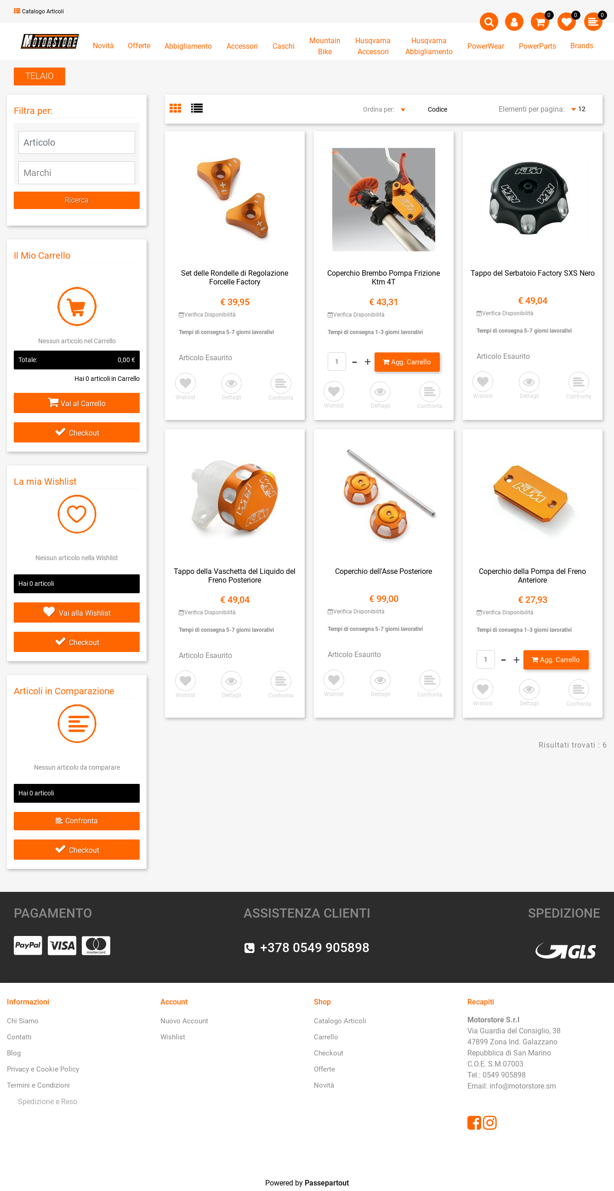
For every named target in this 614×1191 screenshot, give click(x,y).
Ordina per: (378, 109)
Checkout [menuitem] (328, 1053)
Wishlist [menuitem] (172, 1037)
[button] (77, 200)
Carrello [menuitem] (326, 1037)
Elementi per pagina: (532, 109)
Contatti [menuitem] (19, 1037)
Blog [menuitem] (14, 1053)
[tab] (180, 109)
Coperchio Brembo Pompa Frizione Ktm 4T (383, 277)
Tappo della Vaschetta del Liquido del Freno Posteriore (235, 575)
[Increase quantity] (368, 362)
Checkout (77, 433)
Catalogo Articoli (39, 11)
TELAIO (39, 76)
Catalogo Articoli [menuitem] (340, 1021)
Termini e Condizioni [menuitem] (38, 1085)
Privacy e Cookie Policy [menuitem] (43, 1069)
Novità (103, 45)
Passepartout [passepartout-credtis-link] (327, 1183)
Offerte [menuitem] (324, 1069)
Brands (581, 45)
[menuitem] (46, 1101)
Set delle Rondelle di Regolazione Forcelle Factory (234, 277)
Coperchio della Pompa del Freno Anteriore (532, 575)
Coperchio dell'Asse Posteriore (383, 571)
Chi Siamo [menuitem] (23, 1021)
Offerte (139, 45)
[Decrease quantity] (354, 362)
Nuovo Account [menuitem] (184, 1021)
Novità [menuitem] (324, 1085)
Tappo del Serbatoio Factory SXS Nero (533, 273)
